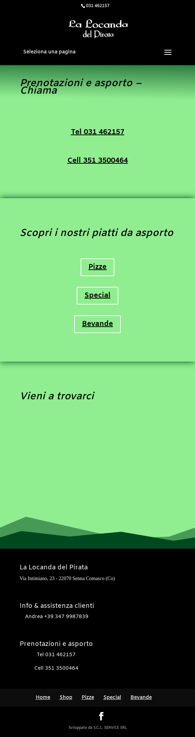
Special (97, 295)
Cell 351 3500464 (97, 160)
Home (43, 697)
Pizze (97, 267)
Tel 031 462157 (97, 132)
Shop (66, 697)
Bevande (97, 324)
